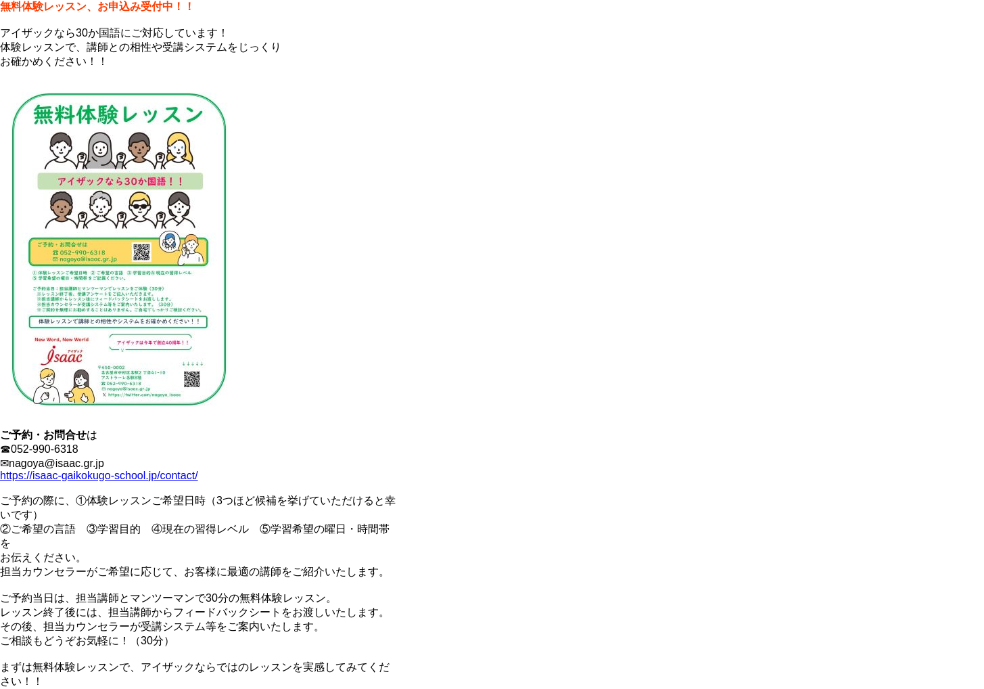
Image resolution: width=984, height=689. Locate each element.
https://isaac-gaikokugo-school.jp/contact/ (99, 475)
